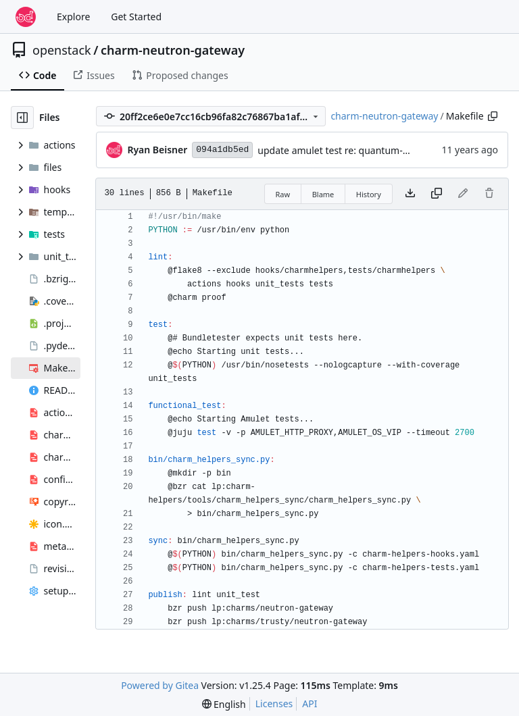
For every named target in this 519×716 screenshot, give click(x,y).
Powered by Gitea (160, 685)
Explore (73, 16)
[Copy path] (492, 116)
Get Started (136, 16)
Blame (323, 194)
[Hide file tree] (22, 117)
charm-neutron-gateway (173, 50)
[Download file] (410, 193)
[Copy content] (436, 193)
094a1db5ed (222, 150)
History (368, 194)
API (309, 703)
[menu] (224, 704)
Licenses (274, 703)
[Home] (26, 17)
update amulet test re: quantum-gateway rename (366, 150)
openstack (61, 50)
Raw (283, 194)
